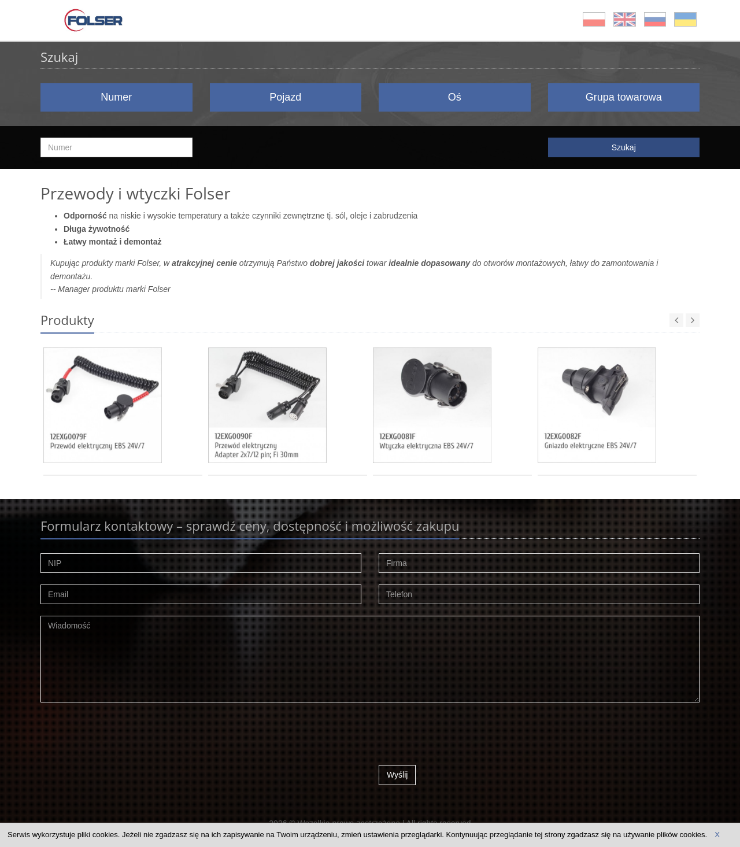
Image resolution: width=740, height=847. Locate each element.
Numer (116, 97)
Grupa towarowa (624, 97)
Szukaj (624, 147)
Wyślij (397, 774)
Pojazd (285, 97)
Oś (454, 97)
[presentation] (466, 736)
